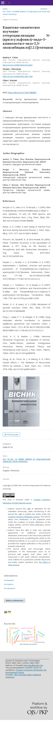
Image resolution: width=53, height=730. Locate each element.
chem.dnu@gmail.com (33, 665)
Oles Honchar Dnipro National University (23, 675)
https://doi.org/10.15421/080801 (22, 92)
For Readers (9, 580)
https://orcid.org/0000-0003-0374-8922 (18, 65)
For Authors (8, 584)
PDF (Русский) (12, 434)
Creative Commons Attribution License (24, 517)
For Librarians (9, 588)
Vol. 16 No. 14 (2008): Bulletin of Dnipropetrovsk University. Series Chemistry (26, 12)
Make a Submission (14, 600)
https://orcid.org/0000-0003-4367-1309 (18, 76)
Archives (43, 9)
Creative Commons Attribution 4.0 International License (25, 671)
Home (5, 9)
